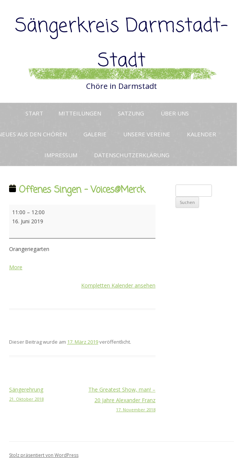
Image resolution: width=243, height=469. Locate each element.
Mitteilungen (79, 113)
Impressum (60, 155)
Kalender (201, 134)
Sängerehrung (45, 394)
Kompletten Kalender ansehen (118, 285)
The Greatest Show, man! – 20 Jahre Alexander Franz (118, 400)
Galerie (95, 134)
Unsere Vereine (146, 134)
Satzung (131, 113)
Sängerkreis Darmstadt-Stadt (121, 44)
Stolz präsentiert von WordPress (43, 455)
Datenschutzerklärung (131, 155)
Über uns (175, 113)
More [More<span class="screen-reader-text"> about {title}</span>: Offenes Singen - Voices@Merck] (15, 267)
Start (34, 113)
